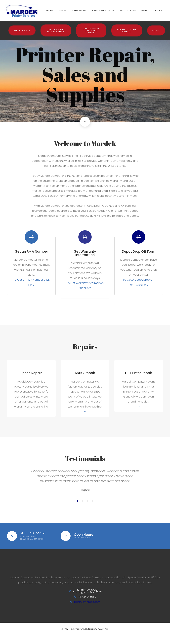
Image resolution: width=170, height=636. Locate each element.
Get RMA (62, 10)
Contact (157, 10)
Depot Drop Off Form (138, 251)
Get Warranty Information (85, 253)
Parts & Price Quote (103, 10)
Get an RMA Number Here (55, 30)
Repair (144, 10)
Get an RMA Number (31, 251)
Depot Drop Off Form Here (91, 30)
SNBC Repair (85, 373)
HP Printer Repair (138, 373)
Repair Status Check (126, 30)
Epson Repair (31, 373)
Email (156, 30)
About (49, 10)
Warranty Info (79, 10)
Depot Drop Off (127, 10)
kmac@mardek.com (87, 602)
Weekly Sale (22, 30)
